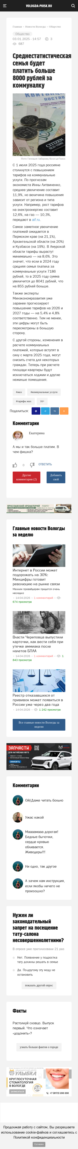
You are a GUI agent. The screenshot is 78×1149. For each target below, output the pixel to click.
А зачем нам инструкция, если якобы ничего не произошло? (45, 886)
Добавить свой (56, 477)
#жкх (19, 392)
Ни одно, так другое (41, 866)
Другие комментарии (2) (26, 477)
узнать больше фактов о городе (39, 1047)
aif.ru (36, 220)
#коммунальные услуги (44, 392)
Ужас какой (34, 817)
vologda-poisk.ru (39, 6)
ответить (45, 464)
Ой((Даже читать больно (44, 800)
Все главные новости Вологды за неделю (39, 724)
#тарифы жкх (23, 401)
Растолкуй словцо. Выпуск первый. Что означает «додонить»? (33, 1028)
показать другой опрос (39, 985)
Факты (19, 1011)
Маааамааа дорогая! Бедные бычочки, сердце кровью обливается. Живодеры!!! (41, 842)
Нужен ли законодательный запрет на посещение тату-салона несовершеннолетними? (38, 928)
